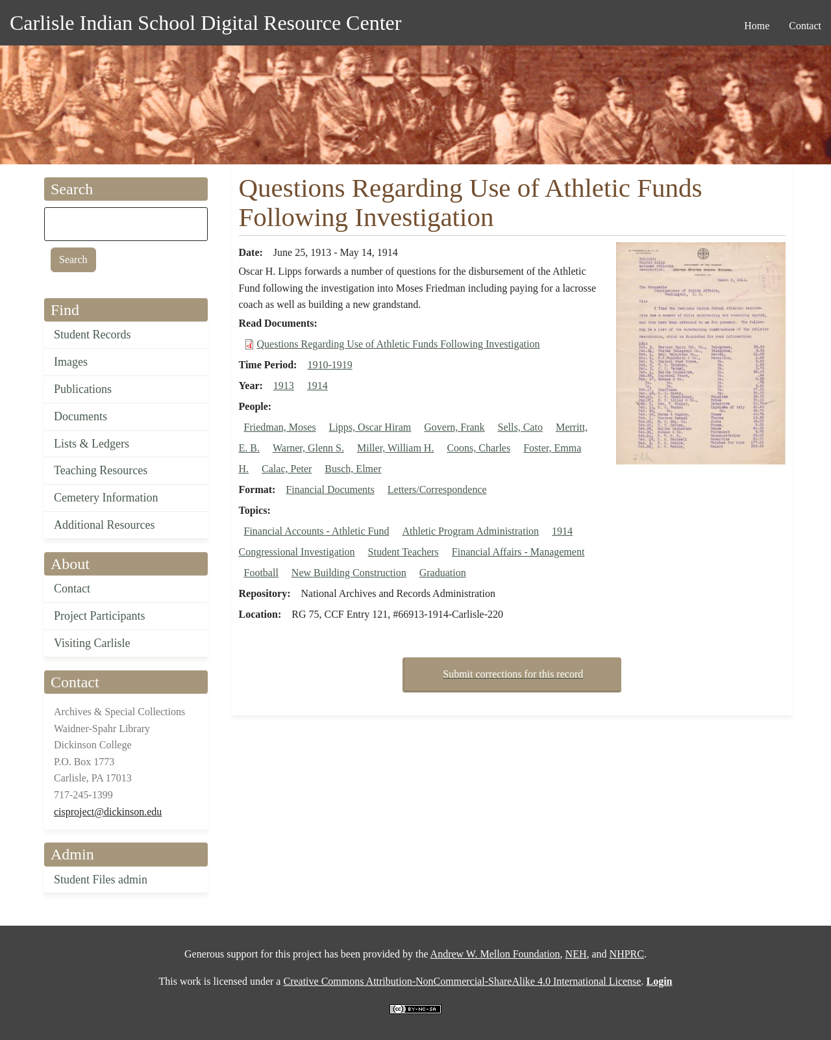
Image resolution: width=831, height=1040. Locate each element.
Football (261, 572)
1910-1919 (329, 364)
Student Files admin (100, 879)
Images (71, 361)
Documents (80, 416)
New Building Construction (348, 572)
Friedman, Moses (280, 427)
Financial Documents (330, 489)
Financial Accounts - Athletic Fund (317, 531)
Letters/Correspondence (437, 489)
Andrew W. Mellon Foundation (495, 953)
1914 (317, 385)
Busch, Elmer (353, 468)
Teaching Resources (100, 470)
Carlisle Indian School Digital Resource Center (205, 22)
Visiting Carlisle (92, 643)
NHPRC (627, 953)
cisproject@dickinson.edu (108, 811)
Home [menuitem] (756, 25)
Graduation (442, 572)
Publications (83, 389)
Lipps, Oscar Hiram (370, 427)
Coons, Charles (478, 447)
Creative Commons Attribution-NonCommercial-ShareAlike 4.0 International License (462, 981)
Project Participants (99, 615)
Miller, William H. (395, 447)
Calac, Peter (287, 468)
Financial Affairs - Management (518, 551)
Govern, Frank (454, 427)
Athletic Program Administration (470, 531)
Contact (72, 588)
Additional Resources (104, 524)
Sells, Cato (520, 427)
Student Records (92, 334)
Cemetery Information (106, 497)
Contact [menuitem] (805, 25)
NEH (576, 953)
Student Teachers (403, 551)
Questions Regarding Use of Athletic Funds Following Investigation (398, 343)
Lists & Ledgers (91, 443)
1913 (283, 385)
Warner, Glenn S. (308, 447)
